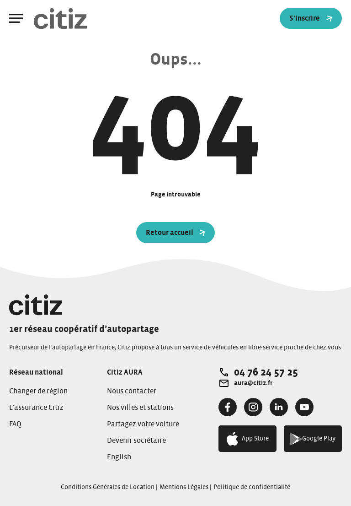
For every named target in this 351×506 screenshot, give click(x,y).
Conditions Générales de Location (107, 487)
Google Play (312, 439)
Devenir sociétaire (136, 440)
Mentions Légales (184, 487)
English (119, 457)
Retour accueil (176, 232)
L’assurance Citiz (36, 407)
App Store (248, 439)
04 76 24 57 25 (266, 372)
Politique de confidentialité (251, 487)
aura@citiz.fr (253, 383)
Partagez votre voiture (143, 424)
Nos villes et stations (140, 407)
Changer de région (38, 391)
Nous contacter (131, 391)
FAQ (15, 424)
